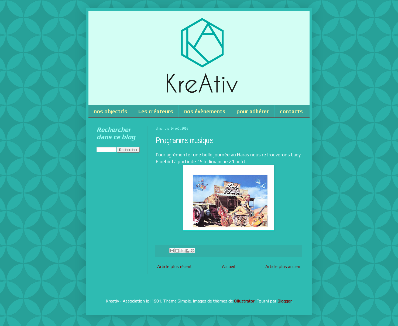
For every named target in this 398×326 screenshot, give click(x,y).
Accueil (228, 266)
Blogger (284, 301)
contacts (291, 111)
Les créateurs (155, 111)
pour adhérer (252, 111)
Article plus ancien (282, 266)
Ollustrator (244, 301)
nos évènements (204, 111)
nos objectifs (110, 111)
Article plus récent (174, 266)
